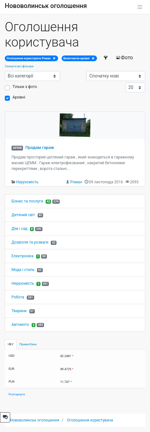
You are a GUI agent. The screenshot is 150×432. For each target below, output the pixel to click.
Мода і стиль (22, 269)
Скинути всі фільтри (19, 66)
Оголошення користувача (90, 420)
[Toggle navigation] (139, 7)
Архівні (18, 97)
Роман (76, 182)
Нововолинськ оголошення (46, 6)
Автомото (20, 324)
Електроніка (22, 256)
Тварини (19, 311)
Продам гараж (39, 147)
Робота (17, 297)
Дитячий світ (23, 215)
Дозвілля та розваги (29, 242)
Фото (124, 58)
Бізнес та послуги (27, 201)
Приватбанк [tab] (28, 344)
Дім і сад (19, 228)
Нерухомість (27, 182)
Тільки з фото (24, 86)
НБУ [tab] (11, 344)
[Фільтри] (106, 58)
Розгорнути (17, 394)
